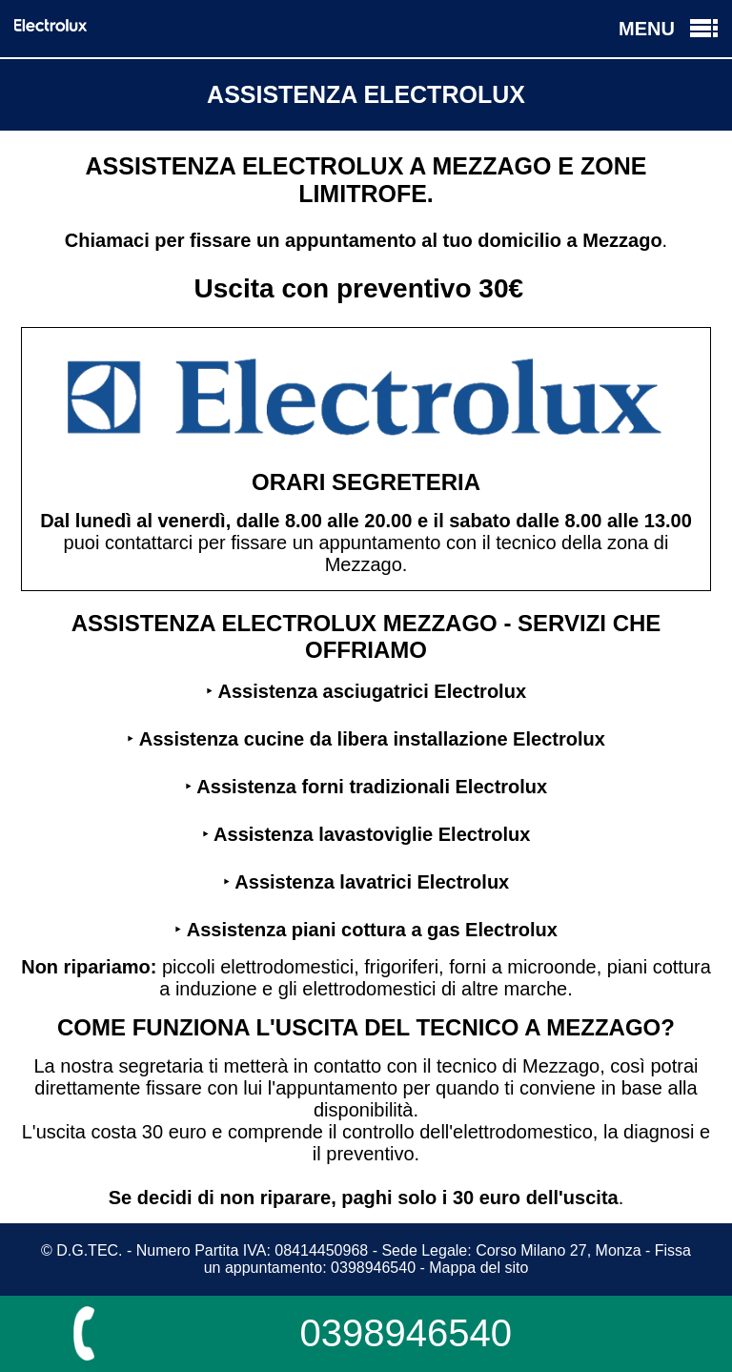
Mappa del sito (478, 1267)
